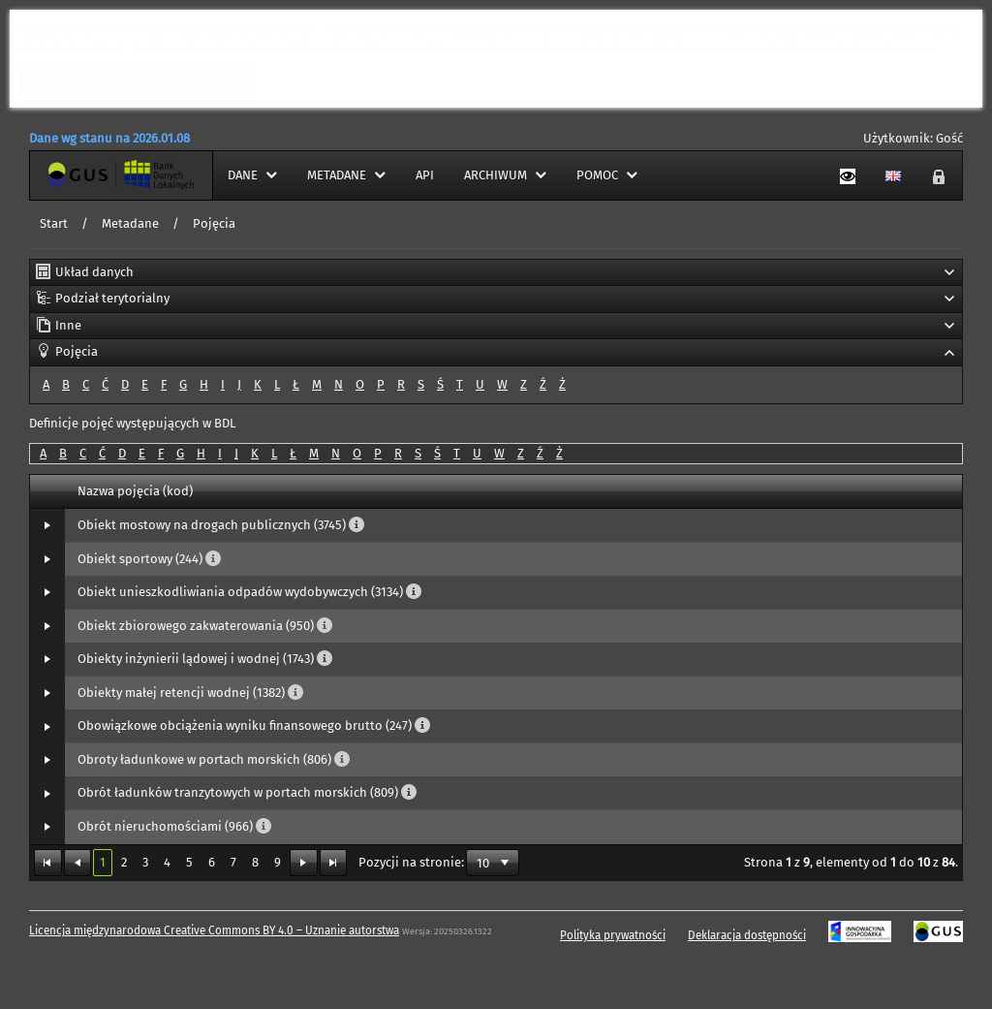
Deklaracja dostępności (747, 935)
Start (54, 223)
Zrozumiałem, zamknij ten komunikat (136, 82)
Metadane (130, 223)
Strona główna (71, 175)
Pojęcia (214, 223)
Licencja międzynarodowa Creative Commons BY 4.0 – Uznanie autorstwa (214, 930)
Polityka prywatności (613, 935)
